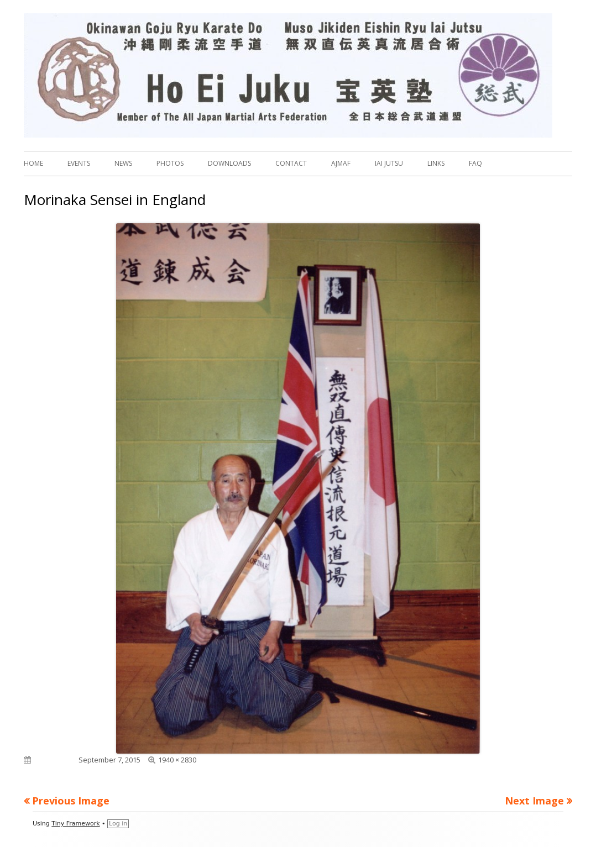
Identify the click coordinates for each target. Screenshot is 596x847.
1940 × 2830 (177, 760)
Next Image (534, 800)
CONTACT (291, 163)
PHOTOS (170, 163)
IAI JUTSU (389, 163)
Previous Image (70, 800)
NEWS (123, 163)
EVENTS (78, 163)
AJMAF (341, 163)
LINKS (436, 163)
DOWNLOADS (229, 163)
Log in (118, 823)
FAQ (475, 163)
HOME (33, 163)
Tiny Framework (75, 823)
